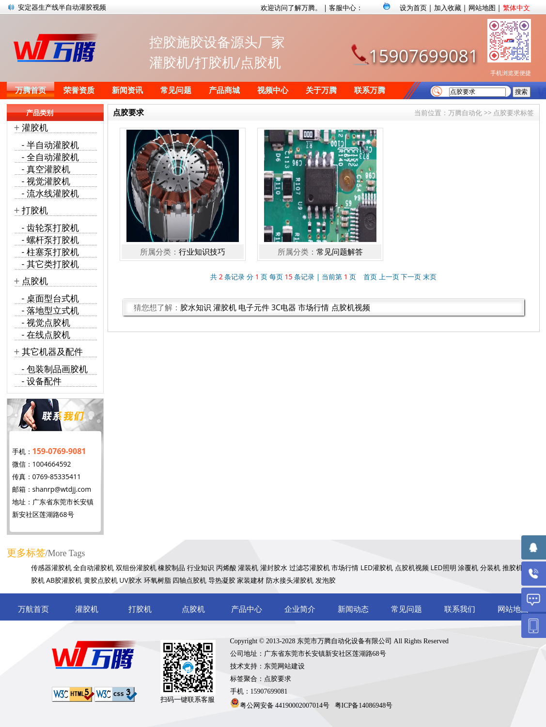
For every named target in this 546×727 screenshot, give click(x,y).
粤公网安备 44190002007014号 (285, 705)
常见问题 (175, 90)
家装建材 (250, 580)
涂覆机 (468, 567)
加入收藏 (447, 7)
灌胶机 (224, 307)
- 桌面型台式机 (50, 298)
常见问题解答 (339, 251)
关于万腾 (321, 90)
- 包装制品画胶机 (55, 369)
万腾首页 (30, 90)
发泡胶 (325, 580)
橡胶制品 (171, 567)
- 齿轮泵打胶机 (50, 227)
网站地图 (482, 7)
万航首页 (33, 609)
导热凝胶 (221, 580)
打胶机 (35, 210)
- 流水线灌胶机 (50, 193)
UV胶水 (130, 580)
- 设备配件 (42, 381)
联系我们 (459, 609)
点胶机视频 (350, 307)
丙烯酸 (226, 567)
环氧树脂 (157, 580)
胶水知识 (195, 307)
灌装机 (248, 567)
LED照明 (443, 567)
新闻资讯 (127, 90)
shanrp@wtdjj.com (62, 489)
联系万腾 (369, 90)
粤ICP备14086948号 (364, 705)
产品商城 (224, 90)
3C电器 (283, 307)
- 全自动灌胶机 (50, 157)
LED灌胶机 (376, 567)
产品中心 (246, 609)
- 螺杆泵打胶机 (50, 239)
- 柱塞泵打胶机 (50, 251)
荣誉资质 (78, 90)
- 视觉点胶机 (46, 322)
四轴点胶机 (189, 580)
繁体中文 (516, 7)
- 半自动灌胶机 (50, 145)
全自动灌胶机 (93, 567)
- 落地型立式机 (50, 310)
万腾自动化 (465, 112)
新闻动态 (353, 609)
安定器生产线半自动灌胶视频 (62, 7)
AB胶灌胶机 (64, 580)
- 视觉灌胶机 (46, 181)
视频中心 (272, 90)
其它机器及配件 (52, 351)
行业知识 (200, 567)
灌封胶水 (273, 567)
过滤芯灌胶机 (309, 567)
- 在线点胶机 (46, 334)
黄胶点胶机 (101, 580)
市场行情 (313, 307)
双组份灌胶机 (136, 567)
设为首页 (413, 7)
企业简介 (299, 609)
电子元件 (253, 307)
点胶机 (35, 281)
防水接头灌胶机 (289, 580)
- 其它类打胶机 (50, 264)
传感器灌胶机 (51, 567)
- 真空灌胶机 (46, 169)
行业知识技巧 (202, 251)
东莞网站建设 (284, 666)
